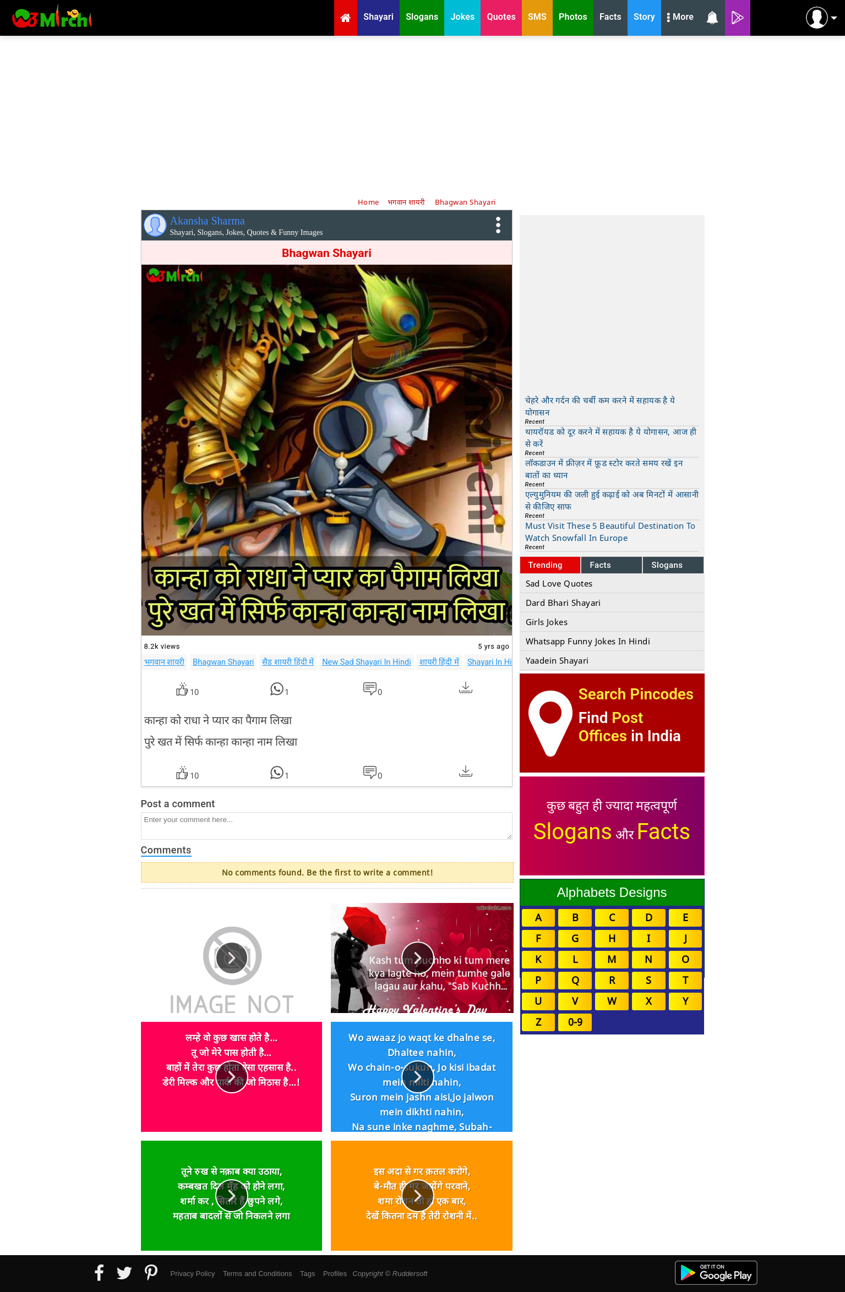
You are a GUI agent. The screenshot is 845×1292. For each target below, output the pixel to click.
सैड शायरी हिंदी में (288, 662)
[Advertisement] (423, 116)
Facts (600, 565)
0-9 (575, 1021)
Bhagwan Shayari (223, 662)
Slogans (667, 565)
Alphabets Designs (612, 892)
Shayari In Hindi (495, 662)
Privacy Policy (193, 1273)
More (680, 18)
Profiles (335, 1273)
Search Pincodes (636, 694)
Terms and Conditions (257, 1273)
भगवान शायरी (164, 662)
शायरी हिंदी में (439, 662)
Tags (307, 1273)
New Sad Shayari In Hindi (366, 662)
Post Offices (611, 727)
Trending (545, 565)
